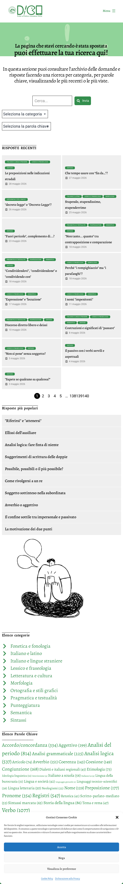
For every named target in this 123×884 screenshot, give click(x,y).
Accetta (61, 847)
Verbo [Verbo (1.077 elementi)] (16, 810)
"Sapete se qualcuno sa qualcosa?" (27, 379)
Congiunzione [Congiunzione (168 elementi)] (20, 769)
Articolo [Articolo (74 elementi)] (22, 762)
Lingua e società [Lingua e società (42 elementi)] (39, 781)
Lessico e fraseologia (40, 162)
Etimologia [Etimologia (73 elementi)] (99, 769)
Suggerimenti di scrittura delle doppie (36, 456)
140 (86, 396)
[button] (117, 817)
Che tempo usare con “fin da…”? (86, 173)
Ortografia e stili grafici (16, 199)
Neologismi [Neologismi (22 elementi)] (52, 788)
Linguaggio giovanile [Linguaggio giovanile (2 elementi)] (66, 781)
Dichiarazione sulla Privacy (67, 878)
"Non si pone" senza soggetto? (25, 353)
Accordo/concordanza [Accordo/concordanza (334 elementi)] (30, 745)
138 (73, 396)
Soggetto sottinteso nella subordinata (35, 493)
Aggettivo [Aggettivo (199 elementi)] (73, 745)
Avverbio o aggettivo (21, 505)
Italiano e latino (73, 196)
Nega (61, 858)
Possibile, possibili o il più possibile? (34, 468)
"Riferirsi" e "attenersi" (23, 420)
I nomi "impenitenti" (79, 299)
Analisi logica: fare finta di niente (32, 444)
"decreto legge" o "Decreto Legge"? (28, 204)
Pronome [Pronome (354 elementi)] (16, 795)
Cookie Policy (47, 878)
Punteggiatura (95, 225)
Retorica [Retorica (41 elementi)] (70, 796)
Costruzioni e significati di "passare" (90, 328)
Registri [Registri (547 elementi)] (46, 795)
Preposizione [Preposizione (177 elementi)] (102, 788)
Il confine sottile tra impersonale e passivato (40, 517)
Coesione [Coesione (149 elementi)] (99, 762)
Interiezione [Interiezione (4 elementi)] (39, 775)
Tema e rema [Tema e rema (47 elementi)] (95, 802)
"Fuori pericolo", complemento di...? (29, 236)
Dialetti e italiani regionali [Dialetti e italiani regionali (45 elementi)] (62, 769)
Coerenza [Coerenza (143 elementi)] (72, 762)
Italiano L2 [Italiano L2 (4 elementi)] (88, 775)
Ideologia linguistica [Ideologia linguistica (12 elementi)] (16, 776)
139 (79, 396)
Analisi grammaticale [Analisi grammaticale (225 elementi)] (58, 753)
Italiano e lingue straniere (17, 162)
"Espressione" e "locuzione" (23, 299)
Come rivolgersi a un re (23, 481)
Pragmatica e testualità (76, 225)
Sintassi (10, 168)
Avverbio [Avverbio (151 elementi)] (45, 762)
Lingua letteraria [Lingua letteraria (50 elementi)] (24, 788)
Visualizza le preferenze (61, 869)
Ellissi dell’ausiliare (20, 432)
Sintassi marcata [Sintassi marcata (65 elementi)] (25, 802)
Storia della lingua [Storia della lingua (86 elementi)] (62, 802)
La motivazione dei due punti (28, 529)
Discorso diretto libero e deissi (26, 325)
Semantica (110, 225)
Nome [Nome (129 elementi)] (74, 788)
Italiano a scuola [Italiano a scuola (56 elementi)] (64, 775)
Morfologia (110, 196)
